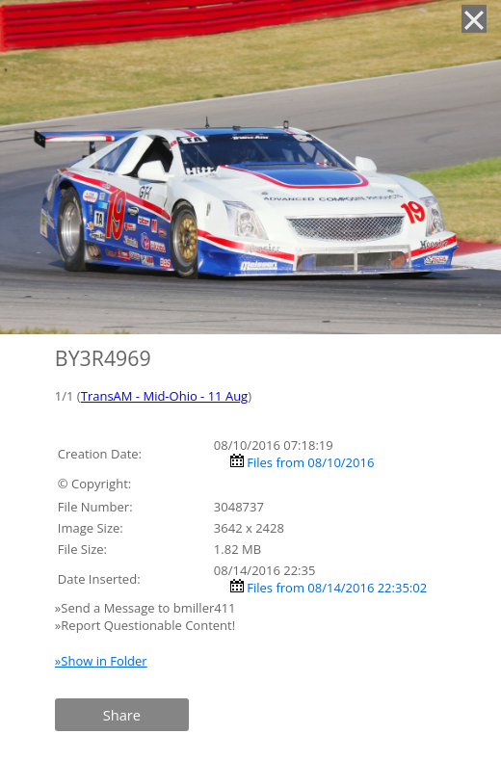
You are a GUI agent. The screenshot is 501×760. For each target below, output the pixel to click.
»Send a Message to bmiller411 (147, 607)
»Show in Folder (101, 660)
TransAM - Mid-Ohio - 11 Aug (164, 396)
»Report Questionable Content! (145, 625)
